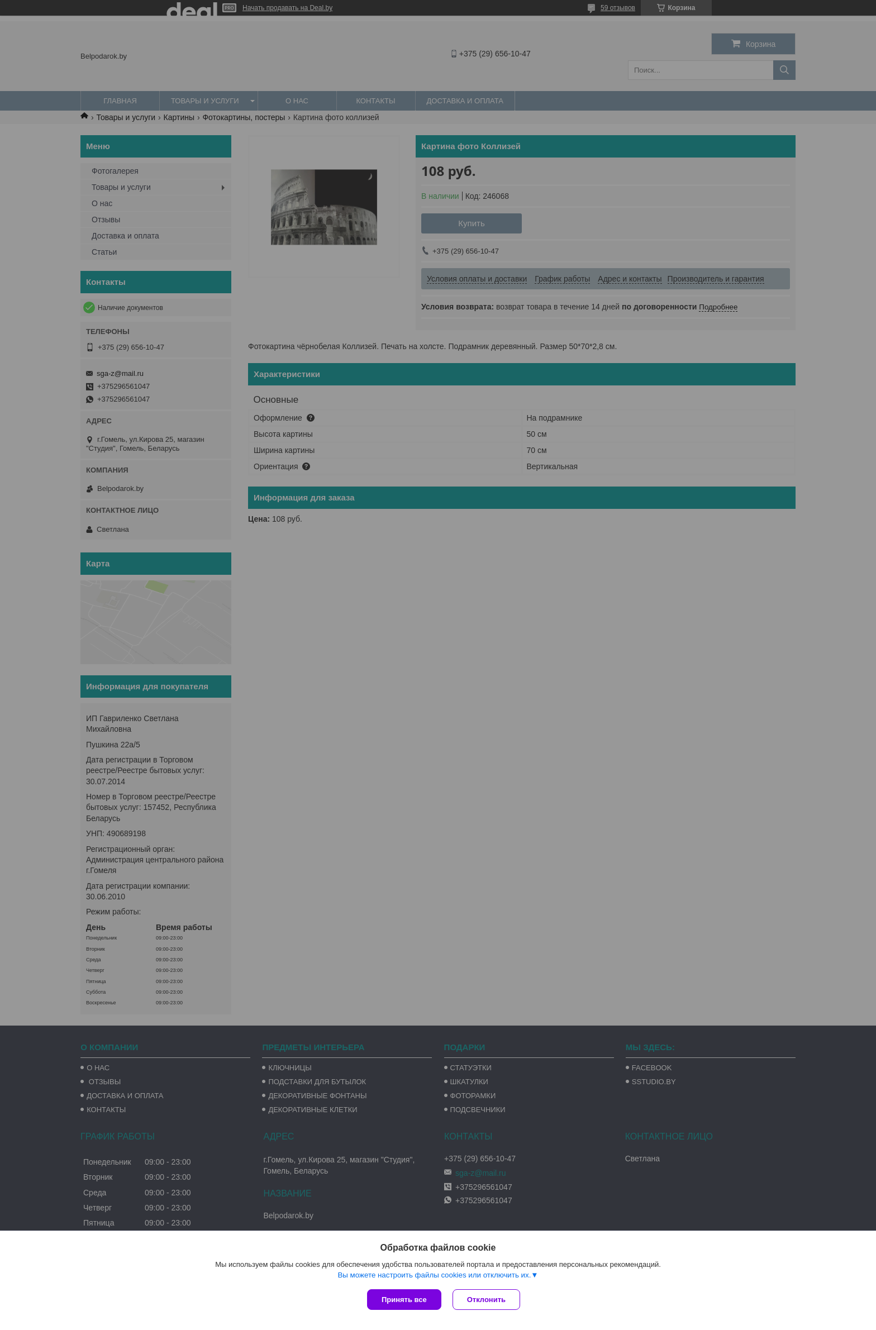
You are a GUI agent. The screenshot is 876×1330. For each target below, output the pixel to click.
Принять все (404, 1299)
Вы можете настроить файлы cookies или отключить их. (434, 1275)
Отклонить (486, 1299)
